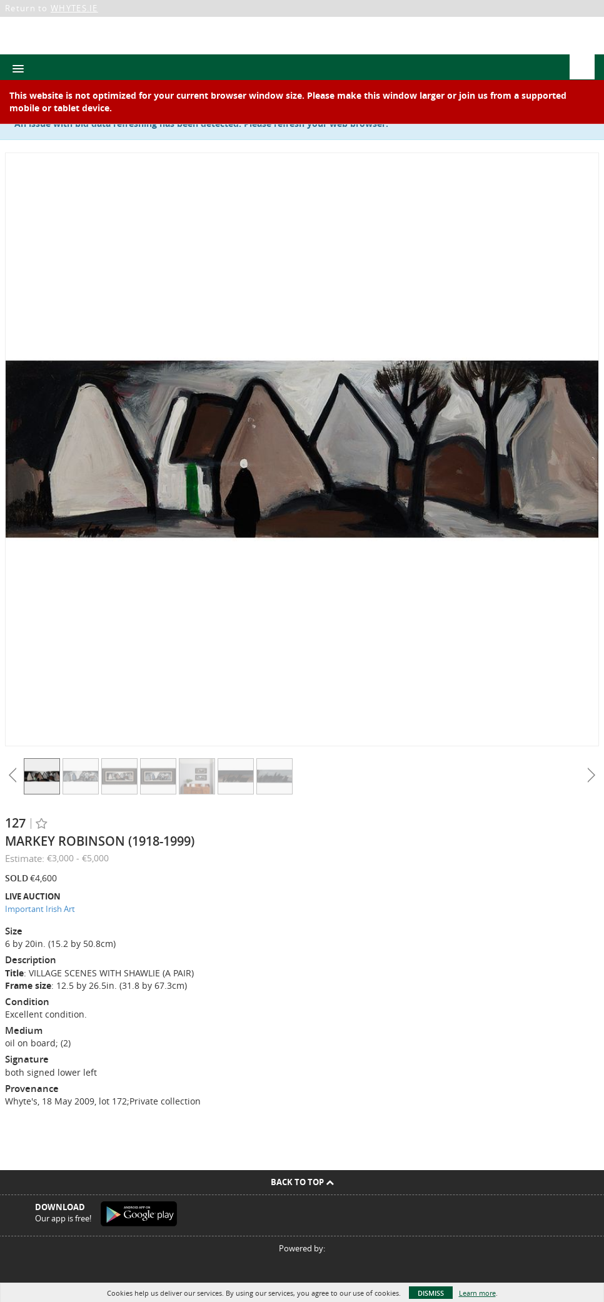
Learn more (477, 1293)
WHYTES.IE (74, 8)
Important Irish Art (40, 908)
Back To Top (302, 1182)
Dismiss (431, 1293)
